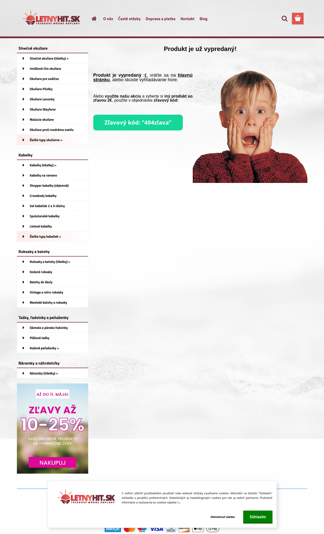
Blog (204, 19)
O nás (108, 19)
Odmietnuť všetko (223, 516)
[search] (284, 18)
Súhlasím (258, 517)
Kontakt (187, 19)
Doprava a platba (161, 19)
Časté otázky (129, 19)
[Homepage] (91, 18)
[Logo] (52, 19)
